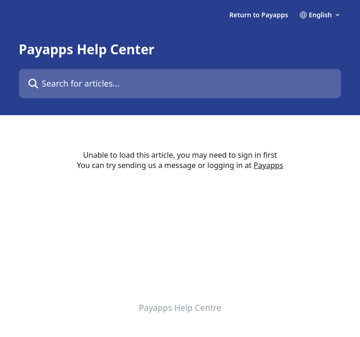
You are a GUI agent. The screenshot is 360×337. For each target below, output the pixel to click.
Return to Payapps (258, 15)
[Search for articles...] (180, 83)
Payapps (268, 165)
